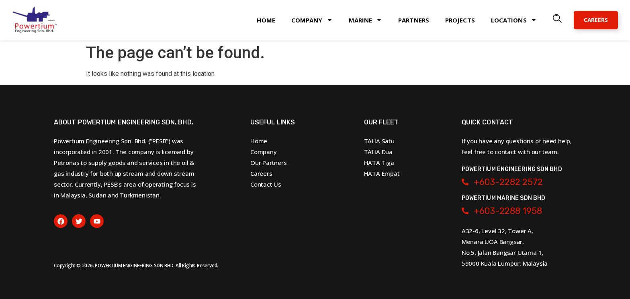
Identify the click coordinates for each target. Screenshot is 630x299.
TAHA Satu (379, 141)
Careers (261, 173)
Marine (365, 20)
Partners (413, 20)
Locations (514, 20)
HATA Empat (382, 173)
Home (266, 20)
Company (312, 20)
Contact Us (265, 184)
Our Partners (268, 163)
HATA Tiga (379, 163)
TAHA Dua (378, 152)
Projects (460, 20)
